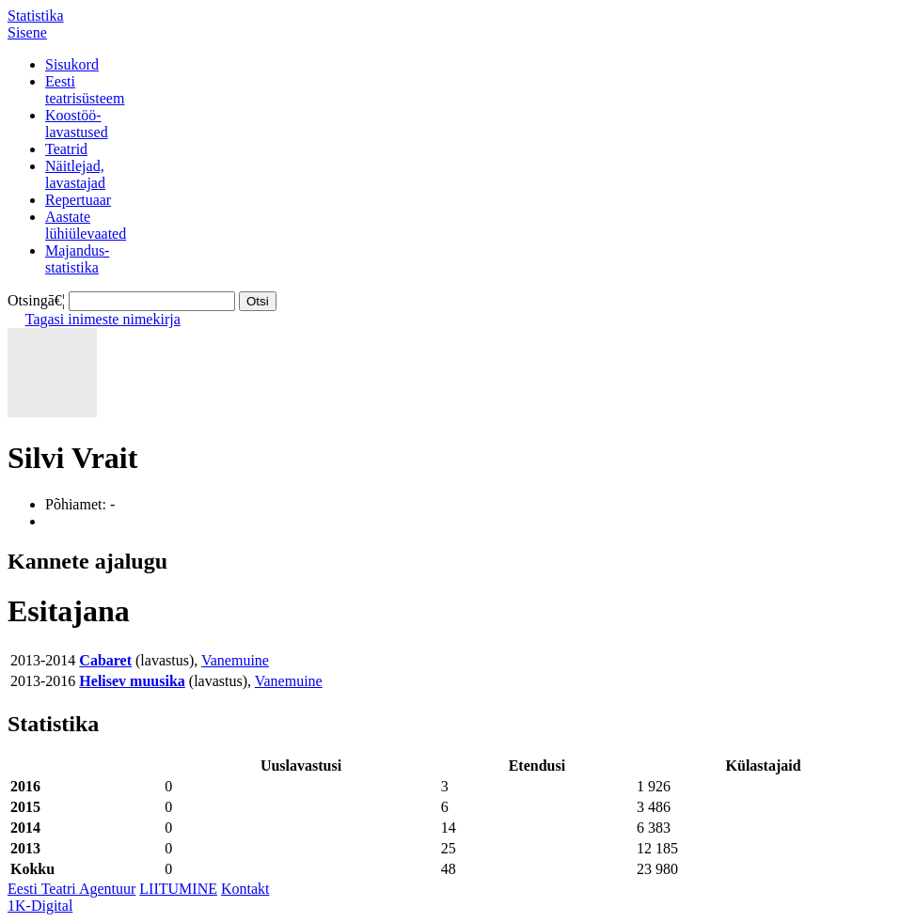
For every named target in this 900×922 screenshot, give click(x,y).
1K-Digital (40, 906)
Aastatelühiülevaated (85, 225)
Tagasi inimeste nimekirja (103, 319)
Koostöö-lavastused (76, 123)
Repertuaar (78, 200)
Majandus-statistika (77, 258)
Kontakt (245, 889)
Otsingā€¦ (36, 300)
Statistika (36, 15)
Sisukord (72, 64)
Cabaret (105, 660)
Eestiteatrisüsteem (84, 89)
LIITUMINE (178, 889)
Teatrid (66, 149)
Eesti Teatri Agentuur (71, 889)
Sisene (27, 32)
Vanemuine (235, 660)
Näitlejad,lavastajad (75, 174)
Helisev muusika (131, 681)
